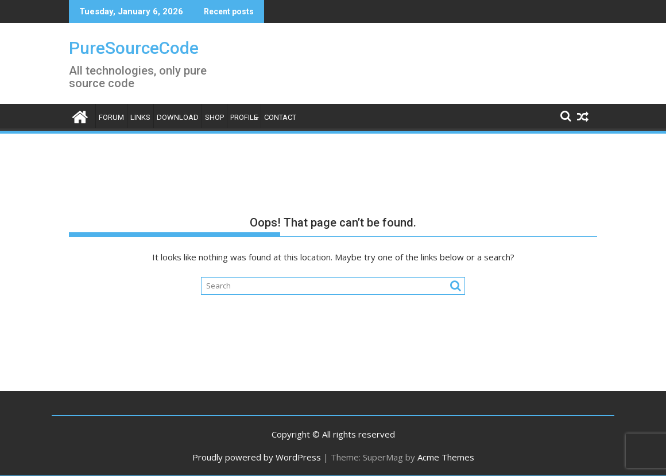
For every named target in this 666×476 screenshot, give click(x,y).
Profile (244, 117)
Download (178, 117)
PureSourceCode (134, 48)
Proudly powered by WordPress (256, 457)
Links (140, 117)
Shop (214, 117)
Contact (280, 117)
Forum (111, 117)
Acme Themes (445, 457)
